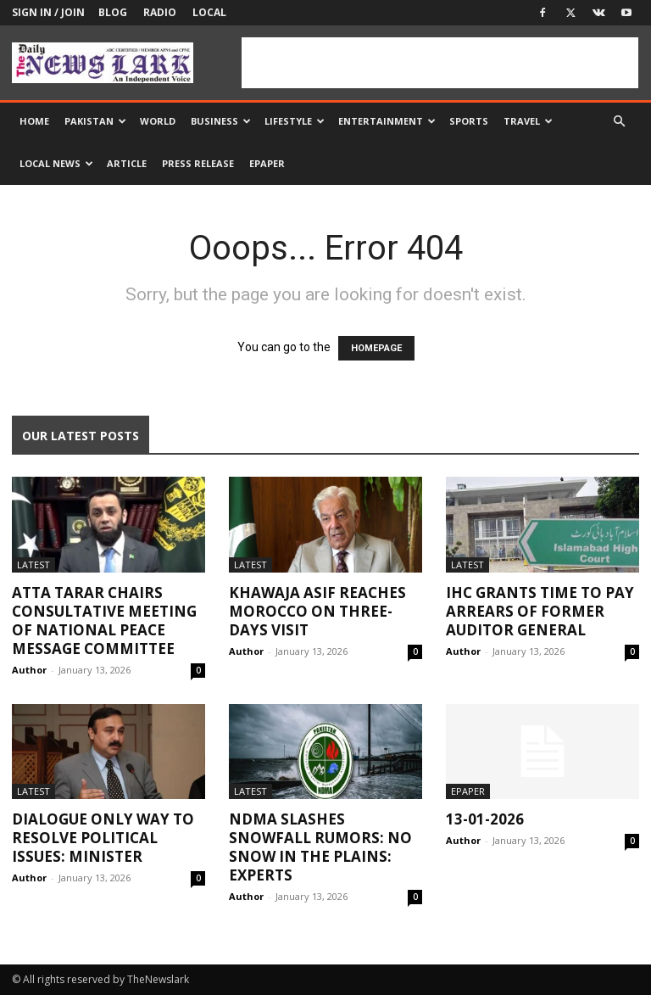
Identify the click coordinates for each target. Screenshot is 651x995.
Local (209, 12)
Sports (468, 121)
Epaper (267, 163)
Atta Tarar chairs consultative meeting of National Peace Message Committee (104, 620)
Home (34, 121)
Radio (159, 12)
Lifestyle (294, 121)
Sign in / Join (48, 12)
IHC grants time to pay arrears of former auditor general (540, 611)
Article (127, 163)
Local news (56, 163)
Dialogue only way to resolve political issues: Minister (103, 837)
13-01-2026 (485, 819)
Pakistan (95, 121)
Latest (33, 564)
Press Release (198, 163)
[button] (618, 122)
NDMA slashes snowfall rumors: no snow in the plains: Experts (320, 847)
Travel (528, 121)
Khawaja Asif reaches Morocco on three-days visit (317, 611)
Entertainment (387, 121)
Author (29, 669)
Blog (112, 12)
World (157, 121)
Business (221, 121)
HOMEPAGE (376, 348)
